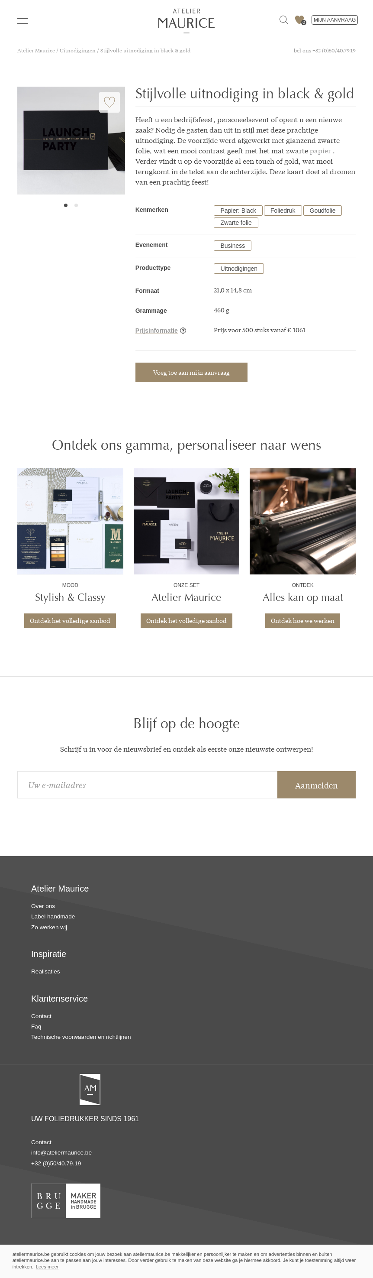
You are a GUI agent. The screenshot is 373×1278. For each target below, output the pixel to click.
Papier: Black (238, 210)
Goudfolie (323, 210)
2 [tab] (76, 205)
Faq (36, 1026)
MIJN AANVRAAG (335, 20)
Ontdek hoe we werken (302, 620)
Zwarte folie (235, 222)
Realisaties (45, 971)
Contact (41, 1016)
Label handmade (53, 916)
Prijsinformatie (156, 330)
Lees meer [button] (47, 1266)
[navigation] (22, 21)
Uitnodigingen (238, 268)
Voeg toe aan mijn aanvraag (191, 372)
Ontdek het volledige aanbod (70, 620)
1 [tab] (66, 205)
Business (232, 245)
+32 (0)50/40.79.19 (334, 50)
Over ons (43, 906)
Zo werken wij (49, 927)
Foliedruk (283, 210)
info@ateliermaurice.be (61, 1152)
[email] (147, 784)
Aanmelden (316, 785)
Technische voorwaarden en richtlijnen (81, 1037)
